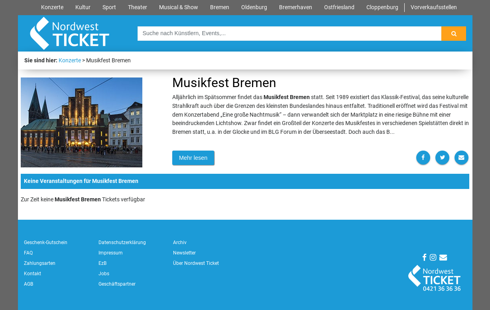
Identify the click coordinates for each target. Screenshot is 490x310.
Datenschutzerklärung (122, 242)
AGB (28, 284)
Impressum (110, 253)
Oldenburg (254, 7)
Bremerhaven (295, 7)
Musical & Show (178, 7)
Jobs (103, 273)
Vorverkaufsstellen (434, 7)
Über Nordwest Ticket (196, 263)
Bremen (219, 7)
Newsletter (184, 253)
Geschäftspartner (117, 284)
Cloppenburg (382, 7)
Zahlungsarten (39, 263)
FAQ (28, 253)
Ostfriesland (339, 7)
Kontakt (32, 273)
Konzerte (52, 7)
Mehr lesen (193, 158)
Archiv (180, 242)
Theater (137, 7)
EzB (102, 263)
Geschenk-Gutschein (45, 242)
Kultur (83, 7)
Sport (109, 7)
